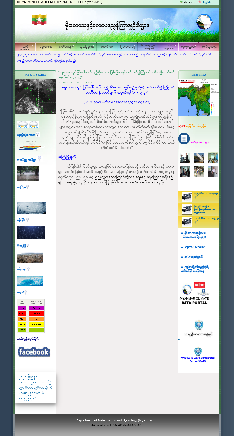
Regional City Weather (194, 247)
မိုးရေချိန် (23, 246)
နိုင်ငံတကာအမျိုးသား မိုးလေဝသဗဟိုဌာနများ (193, 235)
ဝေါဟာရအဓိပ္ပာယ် (193, 257)
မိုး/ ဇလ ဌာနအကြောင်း (147, 46)
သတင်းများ (106, 46)
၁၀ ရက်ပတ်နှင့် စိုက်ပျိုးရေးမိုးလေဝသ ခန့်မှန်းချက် (204, 209)
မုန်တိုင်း (23, 220)
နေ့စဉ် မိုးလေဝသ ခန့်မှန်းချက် (206, 195)
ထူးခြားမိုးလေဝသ (28, 135)
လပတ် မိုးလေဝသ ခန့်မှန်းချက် (206, 220)
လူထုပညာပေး (187, 46)
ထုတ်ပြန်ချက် (85, 46)
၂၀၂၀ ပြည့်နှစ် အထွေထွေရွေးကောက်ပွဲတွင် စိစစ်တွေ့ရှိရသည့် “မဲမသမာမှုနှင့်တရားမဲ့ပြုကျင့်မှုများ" (35, 387)
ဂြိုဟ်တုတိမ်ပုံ (126, 46)
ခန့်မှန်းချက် (44, 46)
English (207, 2)
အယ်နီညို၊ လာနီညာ (30, 160)
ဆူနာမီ (22, 292)
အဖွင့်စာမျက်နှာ (24, 47)
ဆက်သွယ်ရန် (209, 47)
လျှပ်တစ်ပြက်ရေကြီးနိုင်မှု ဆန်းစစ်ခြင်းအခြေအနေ (195, 269)
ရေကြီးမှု (23, 187)
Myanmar (189, 2)
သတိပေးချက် (65, 46)
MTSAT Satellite (35, 74)
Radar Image (198, 74)
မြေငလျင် (23, 269)
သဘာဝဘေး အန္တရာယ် (167, 46)
